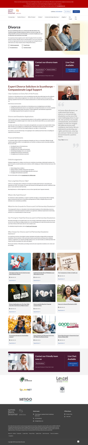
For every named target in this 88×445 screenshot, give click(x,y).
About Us (10, 433)
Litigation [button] (64, 17)
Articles (14, 433)
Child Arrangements (14, 45)
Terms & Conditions (54, 433)
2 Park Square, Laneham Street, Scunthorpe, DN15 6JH (43, 415)
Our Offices (67, 11)
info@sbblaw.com (61, 6)
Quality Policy (38, 433)
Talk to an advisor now (73, 364)
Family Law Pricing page (31, 226)
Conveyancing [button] (11, 17)
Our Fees (76, 18)
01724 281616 (37, 418)
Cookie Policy (25, 433)
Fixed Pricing (27, 45)
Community (19, 433)
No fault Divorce (14, 47)
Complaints (11, 435)
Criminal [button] (40, 17)
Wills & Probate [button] (31, 17)
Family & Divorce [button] (21, 17)
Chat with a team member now (72, 70)
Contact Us (76, 11)
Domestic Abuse (27, 47)
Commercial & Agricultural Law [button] (52, 17)
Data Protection (45, 433)
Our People (70, 18)
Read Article (12, 280)
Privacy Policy (31, 433)
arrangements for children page (28, 175)
